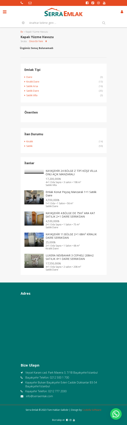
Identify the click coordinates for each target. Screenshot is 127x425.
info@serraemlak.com (39, 396)
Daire (29, 77)
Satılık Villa (31, 95)
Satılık (29, 146)
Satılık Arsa (32, 86)
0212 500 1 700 (59, 377)
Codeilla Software (91, 409)
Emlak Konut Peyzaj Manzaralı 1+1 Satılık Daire (71, 193)
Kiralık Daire (32, 81)
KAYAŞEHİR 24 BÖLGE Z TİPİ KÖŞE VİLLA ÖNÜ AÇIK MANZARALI (71, 172)
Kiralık (29, 141)
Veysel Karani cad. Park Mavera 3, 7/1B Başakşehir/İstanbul (61, 372)
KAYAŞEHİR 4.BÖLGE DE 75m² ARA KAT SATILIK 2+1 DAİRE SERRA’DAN (70, 214)
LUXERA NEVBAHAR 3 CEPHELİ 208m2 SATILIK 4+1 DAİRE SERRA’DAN (70, 257)
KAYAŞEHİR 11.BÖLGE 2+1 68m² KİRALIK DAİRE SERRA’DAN (71, 235)
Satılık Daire (32, 90)
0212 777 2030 (57, 391)
